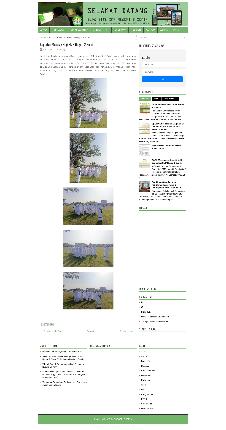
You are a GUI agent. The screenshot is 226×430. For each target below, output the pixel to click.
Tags (156, 99)
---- (98, 426)
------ (115, 426)
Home (43, 37)
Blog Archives (170, 99)
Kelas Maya (150, 29)
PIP (107, 29)
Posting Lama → (128, 331)
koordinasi (146, 375)
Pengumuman (147, 394)
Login (162, 79)
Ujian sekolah (147, 408)
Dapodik (145, 366)
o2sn (143, 385)
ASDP (144, 356)
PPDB (144, 399)
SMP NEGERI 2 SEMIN (121, 419)
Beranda (43, 29)
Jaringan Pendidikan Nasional (154, 321)
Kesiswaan (97, 29)
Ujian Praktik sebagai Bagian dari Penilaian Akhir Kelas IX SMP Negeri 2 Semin (168, 127)
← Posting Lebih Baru (51, 331)
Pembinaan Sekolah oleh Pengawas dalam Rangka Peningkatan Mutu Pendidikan (166, 185)
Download (164, 29)
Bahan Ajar (146, 361)
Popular (144, 99)
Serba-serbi (146, 404)
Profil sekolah (60, 29)
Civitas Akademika (80, 29)
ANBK (144, 352)
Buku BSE (146, 312)
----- (105, 426)
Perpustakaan (120, 29)
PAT (143, 389)
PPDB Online (136, 29)
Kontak (176, 29)
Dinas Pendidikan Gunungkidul (155, 317)
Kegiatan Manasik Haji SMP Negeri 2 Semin (67, 44)
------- (128, 426)
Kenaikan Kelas (148, 370)
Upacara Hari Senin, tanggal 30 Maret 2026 (62, 352)
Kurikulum (145, 380)
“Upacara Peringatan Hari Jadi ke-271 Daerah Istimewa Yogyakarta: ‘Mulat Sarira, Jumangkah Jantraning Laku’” (63, 374)
